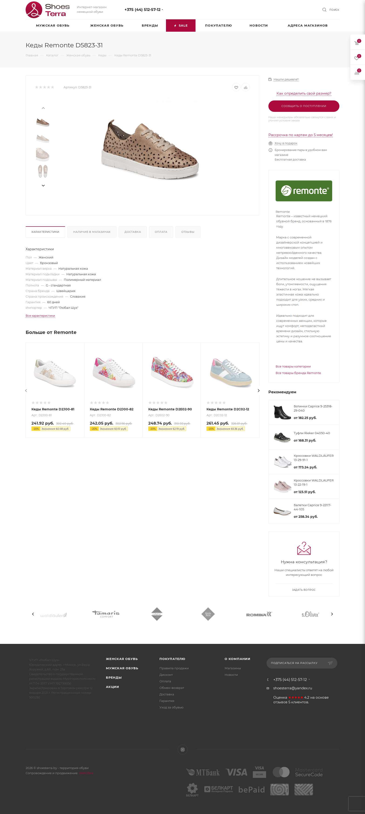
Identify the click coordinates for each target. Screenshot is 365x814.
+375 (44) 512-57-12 (142, 9)
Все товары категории (293, 366)
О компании (237, 659)
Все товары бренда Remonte (298, 373)
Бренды (114, 677)
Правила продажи (174, 668)
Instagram (183, 750)
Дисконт (166, 675)
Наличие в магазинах (92, 232)
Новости (231, 675)
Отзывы (188, 232)
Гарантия (166, 701)
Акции (112, 687)
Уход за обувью (171, 707)
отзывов (280, 702)
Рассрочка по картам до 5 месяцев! (300, 135)
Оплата (161, 232)
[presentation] (43, 107)
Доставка (133, 232)
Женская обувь (122, 659)
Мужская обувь (122, 668)
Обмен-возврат (171, 688)
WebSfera (86, 773)
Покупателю (172, 659)
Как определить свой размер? (304, 93)
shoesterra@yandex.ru (292, 688)
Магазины (233, 668)
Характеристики (45, 232)
